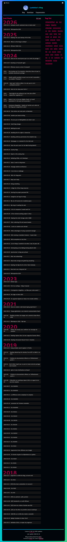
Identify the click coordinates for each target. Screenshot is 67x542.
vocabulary (57, 57)
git (51, 36)
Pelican (30, 538)
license (58, 39)
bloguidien (53, 24)
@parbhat (41, 538)
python (55, 48)
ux (49, 57)
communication (57, 27)
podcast (56, 45)
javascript (52, 39)
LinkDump (48, 42)
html (59, 36)
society (47, 54)
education (60, 30)
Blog (23, 12)
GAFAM (47, 36)
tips (46, 57)
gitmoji (55, 36)
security (54, 51)
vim (52, 57)
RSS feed (38, 18)
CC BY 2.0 (31, 531)
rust (50, 51)
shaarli (59, 51)
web (62, 57)
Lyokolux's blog (36, 8)
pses (51, 48)
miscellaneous (49, 45)
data (49, 30)
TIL (61, 54)
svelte (51, 54)
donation (54, 30)
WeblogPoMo (48, 60)
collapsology (48, 27)
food (59, 33)
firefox (55, 33)
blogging (47, 24)
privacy (61, 45)
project (47, 48)
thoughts (57, 54)
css (46, 30)
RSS (46, 51)
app (57, 22)
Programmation (40, 12)
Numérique (30, 12)
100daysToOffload (50, 22)
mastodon (54, 42)
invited (47, 39)
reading (61, 48)
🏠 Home (6, 3)
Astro (40, 536)
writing (55, 60)
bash (60, 22)
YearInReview (48, 63)
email (46, 33)
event (51, 33)
